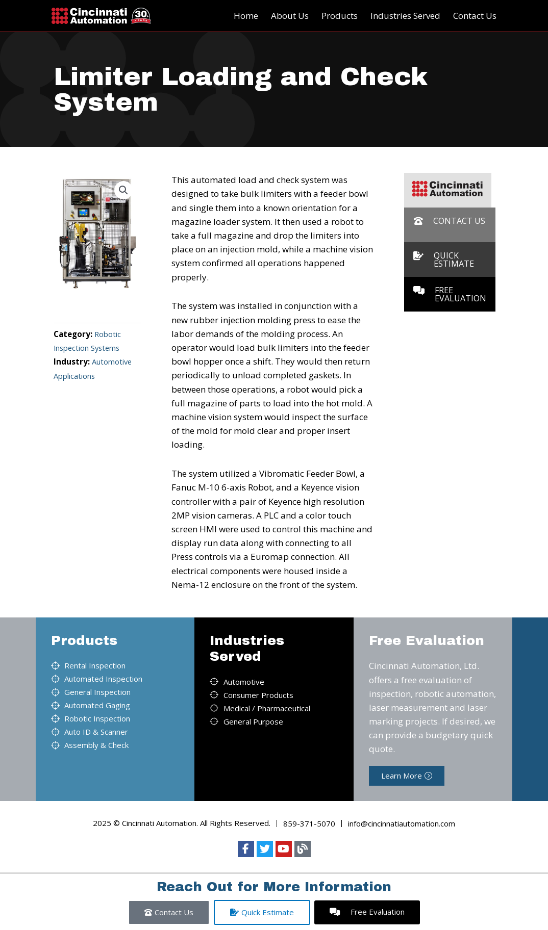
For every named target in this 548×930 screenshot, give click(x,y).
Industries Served (405, 15)
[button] (123, 191)
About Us (290, 15)
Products (339, 15)
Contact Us (474, 15)
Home (246, 15)
